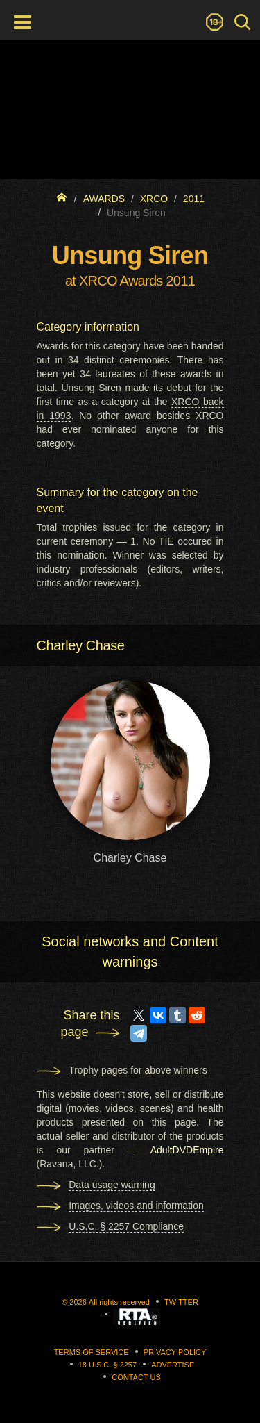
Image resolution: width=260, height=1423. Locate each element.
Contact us (136, 1377)
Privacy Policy (175, 1352)
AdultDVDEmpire (187, 1149)
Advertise (172, 1364)
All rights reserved (119, 1302)
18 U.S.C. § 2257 (107, 1364)
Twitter (181, 1302)
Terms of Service (91, 1352)
